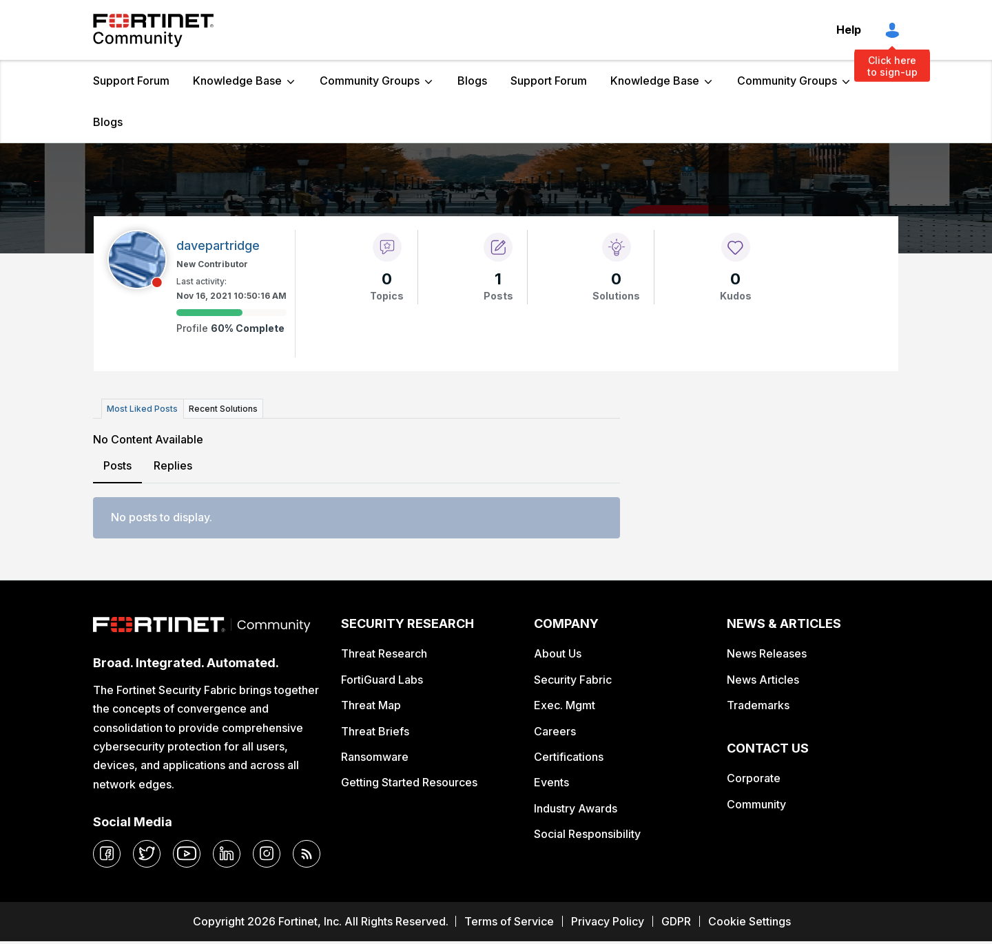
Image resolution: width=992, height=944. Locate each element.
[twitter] (147, 854)
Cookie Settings (749, 921)
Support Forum (131, 80)
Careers (555, 730)
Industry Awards (575, 808)
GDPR (676, 921)
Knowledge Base (237, 80)
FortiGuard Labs (382, 679)
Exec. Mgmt (564, 705)
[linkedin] (226, 854)
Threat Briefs (375, 730)
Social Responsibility (587, 834)
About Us (557, 653)
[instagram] (266, 854)
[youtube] (186, 854)
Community (756, 803)
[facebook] (107, 854)
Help (848, 29)
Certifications (568, 757)
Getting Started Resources (409, 782)
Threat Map (371, 705)
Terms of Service (509, 921)
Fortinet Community (153, 30)
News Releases (767, 653)
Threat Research (384, 653)
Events (551, 782)
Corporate (754, 778)
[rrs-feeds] (306, 854)
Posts (117, 465)
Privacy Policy (607, 921)
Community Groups (370, 80)
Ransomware (375, 757)
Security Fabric (573, 679)
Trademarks (758, 705)
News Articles (763, 679)
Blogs (472, 80)
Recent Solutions (222, 408)
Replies (173, 465)
